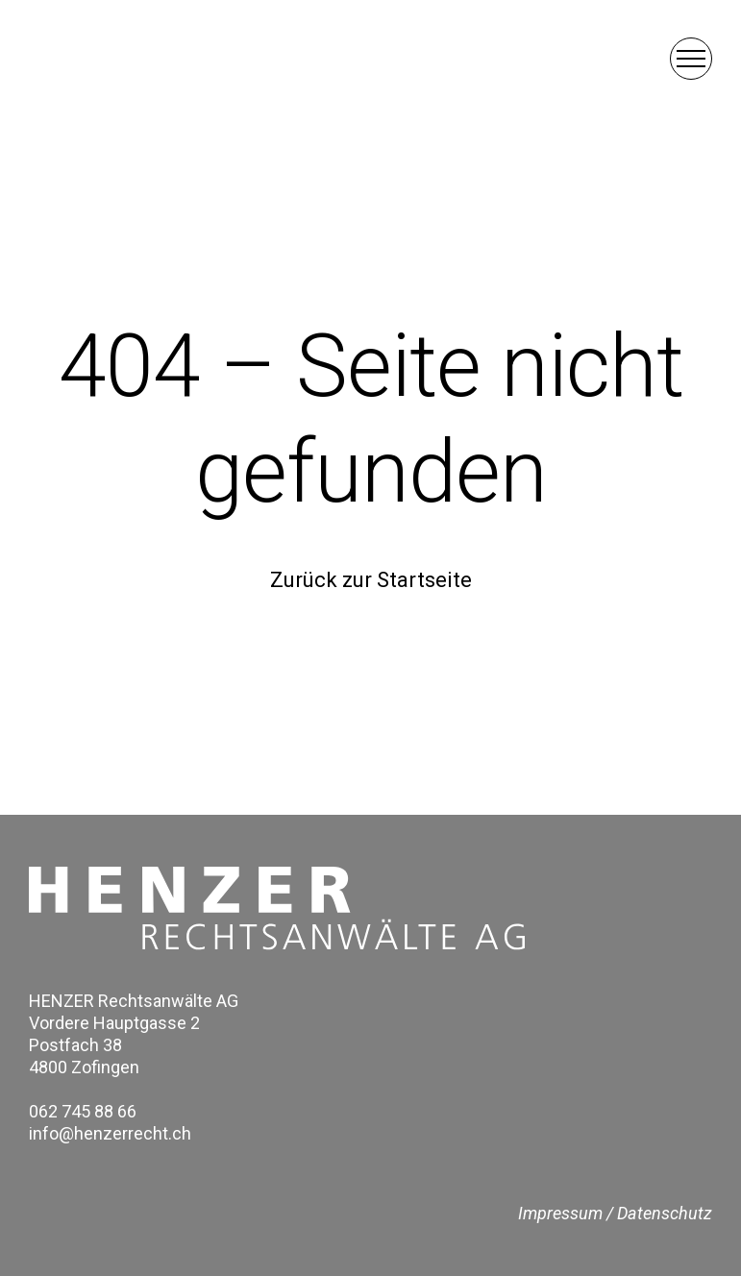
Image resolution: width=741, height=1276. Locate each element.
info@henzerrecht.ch (110, 1133)
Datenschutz (664, 1213)
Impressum (560, 1213)
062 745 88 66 (82, 1111)
